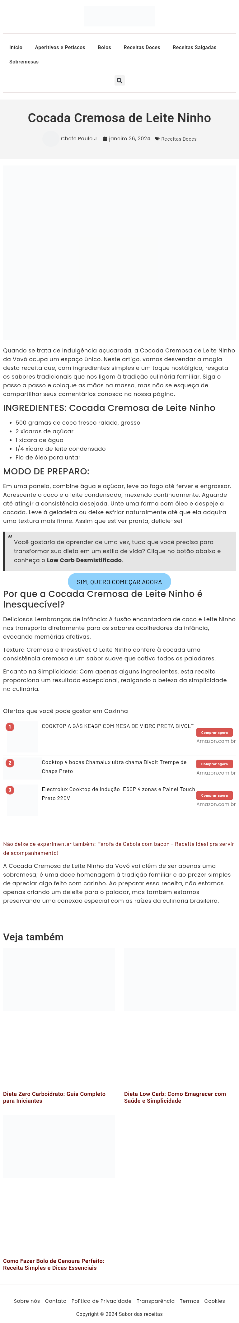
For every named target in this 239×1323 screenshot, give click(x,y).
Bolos (104, 47)
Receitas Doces (142, 47)
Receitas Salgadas (195, 47)
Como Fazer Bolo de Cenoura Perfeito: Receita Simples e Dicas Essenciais (54, 1264)
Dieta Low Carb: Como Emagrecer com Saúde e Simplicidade (175, 1097)
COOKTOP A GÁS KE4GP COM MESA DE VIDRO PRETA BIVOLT (118, 725)
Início (15, 47)
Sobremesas (24, 62)
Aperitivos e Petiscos (60, 47)
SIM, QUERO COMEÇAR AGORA (119, 581)
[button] (120, 80)
